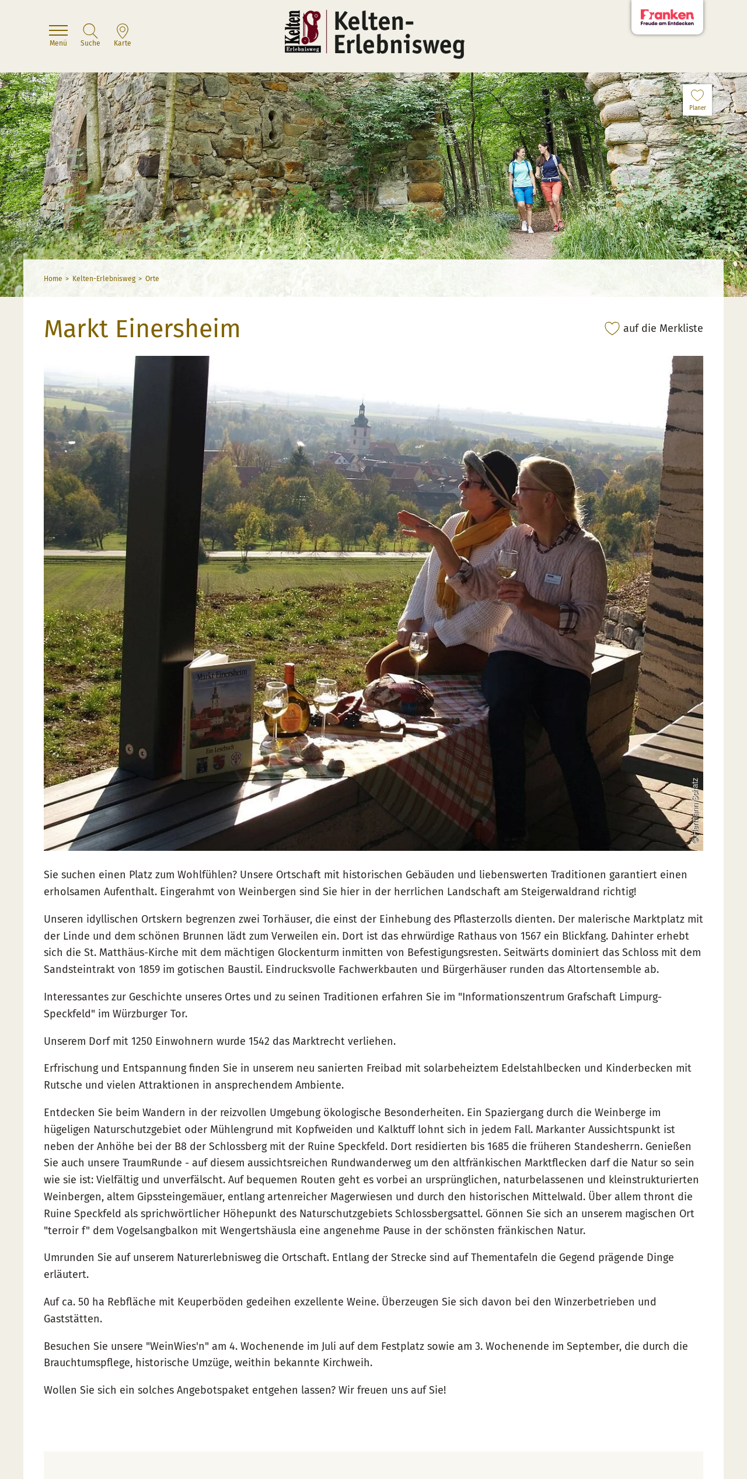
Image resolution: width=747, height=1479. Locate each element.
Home (53, 279)
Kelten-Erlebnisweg (103, 279)
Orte (152, 279)
